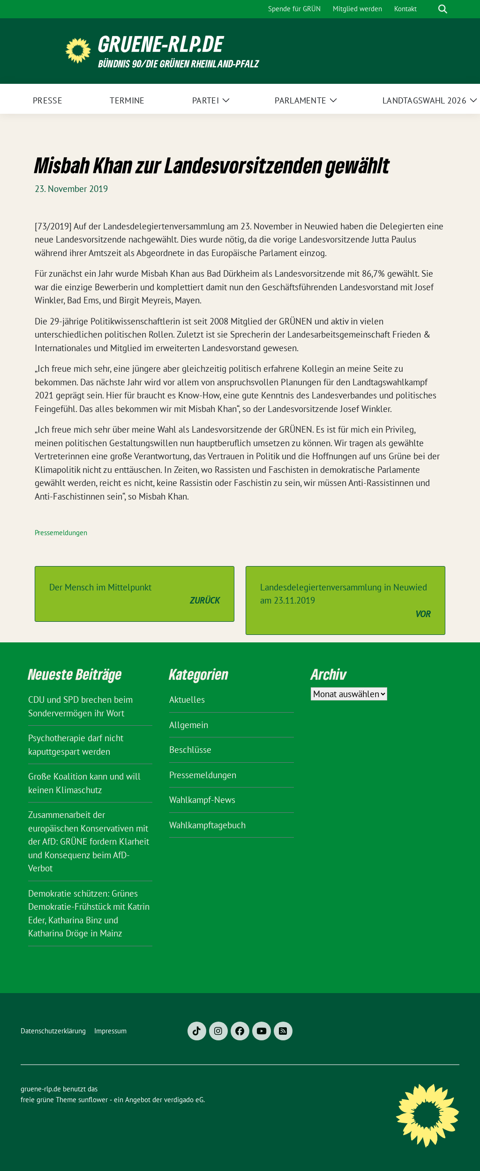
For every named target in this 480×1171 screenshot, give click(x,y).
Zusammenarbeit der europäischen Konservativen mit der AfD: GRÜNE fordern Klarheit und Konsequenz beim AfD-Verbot (88, 841)
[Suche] (429, 9)
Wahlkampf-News (202, 799)
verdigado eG (183, 1099)
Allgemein (188, 724)
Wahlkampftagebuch (207, 825)
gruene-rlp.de (161, 44)
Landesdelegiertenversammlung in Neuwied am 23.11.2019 (345, 601)
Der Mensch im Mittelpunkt (134, 594)
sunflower (93, 1099)
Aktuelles (187, 699)
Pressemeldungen (61, 532)
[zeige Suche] (443, 9)
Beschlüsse (190, 749)
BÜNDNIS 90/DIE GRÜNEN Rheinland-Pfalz (178, 63)
